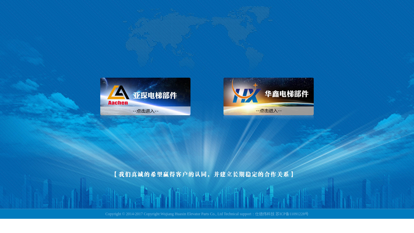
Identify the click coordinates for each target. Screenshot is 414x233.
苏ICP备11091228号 (292, 214)
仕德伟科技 (265, 214)
